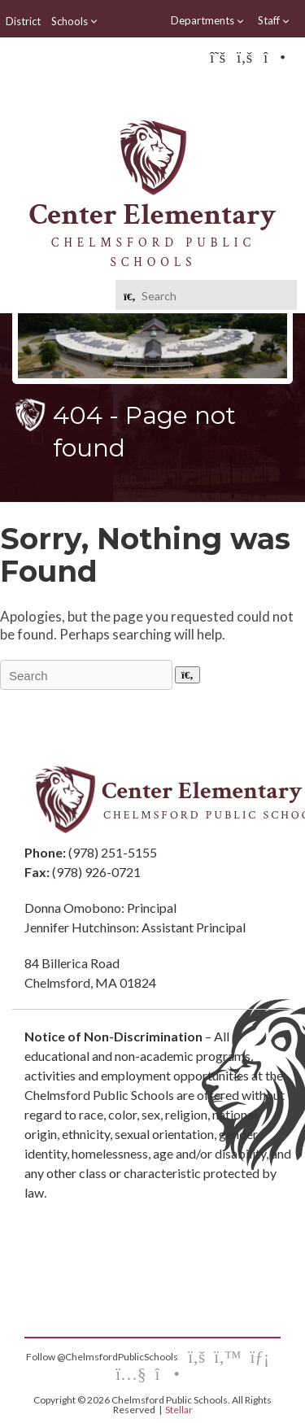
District (23, 21)
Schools (74, 21)
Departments (208, 20)
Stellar (179, 1409)
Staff (274, 20)
